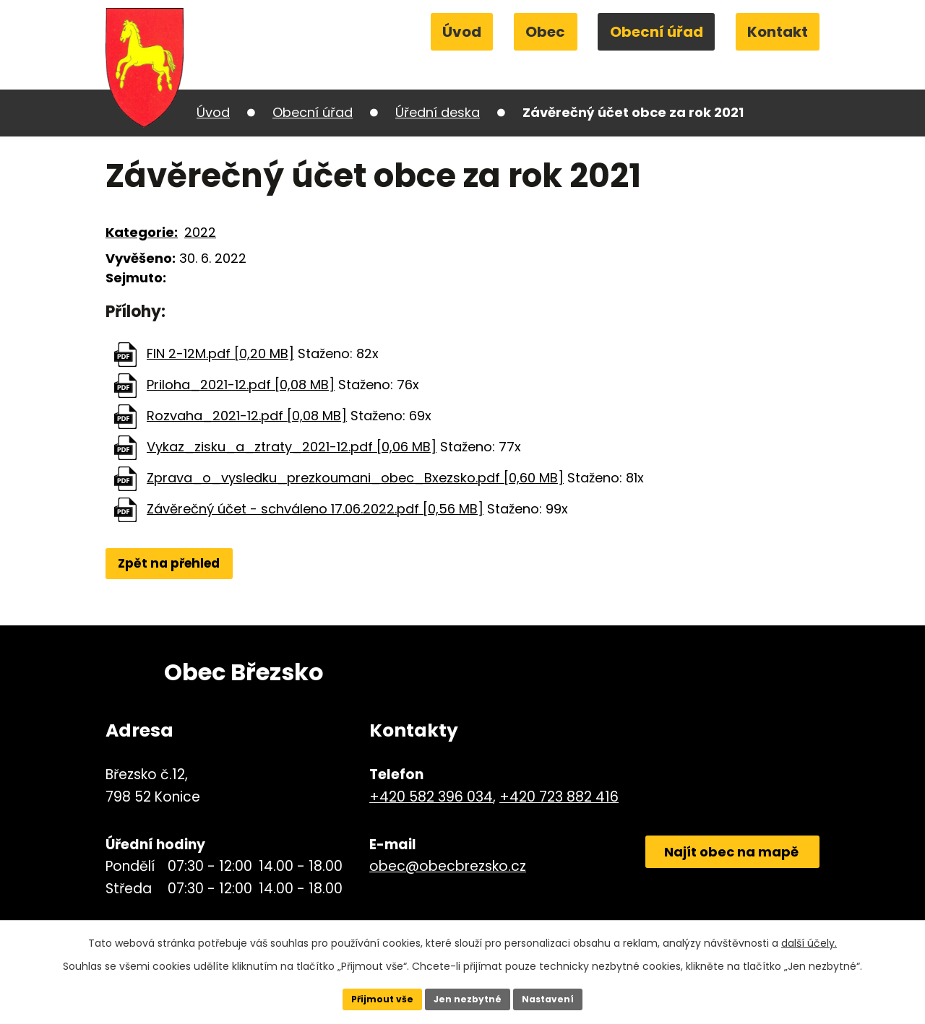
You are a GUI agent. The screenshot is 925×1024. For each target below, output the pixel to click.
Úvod (461, 32)
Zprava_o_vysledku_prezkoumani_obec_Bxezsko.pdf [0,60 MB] (355, 478)
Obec (545, 32)
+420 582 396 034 (415, 803)
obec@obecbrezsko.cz (431, 873)
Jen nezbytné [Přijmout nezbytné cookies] (468, 997)
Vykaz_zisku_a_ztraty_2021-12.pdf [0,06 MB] (291, 447)
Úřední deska (437, 112)
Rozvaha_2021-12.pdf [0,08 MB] (247, 416)
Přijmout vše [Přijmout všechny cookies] (372, 997)
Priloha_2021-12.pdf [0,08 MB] (241, 385)
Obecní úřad (656, 32)
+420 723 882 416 (543, 803)
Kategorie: (142, 232)
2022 (200, 232)
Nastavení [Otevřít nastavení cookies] (558, 997)
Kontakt (777, 32)
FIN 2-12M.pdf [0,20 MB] (220, 353)
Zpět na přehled (179, 567)
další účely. (809, 939)
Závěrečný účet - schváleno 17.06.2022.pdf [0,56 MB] (315, 509)
